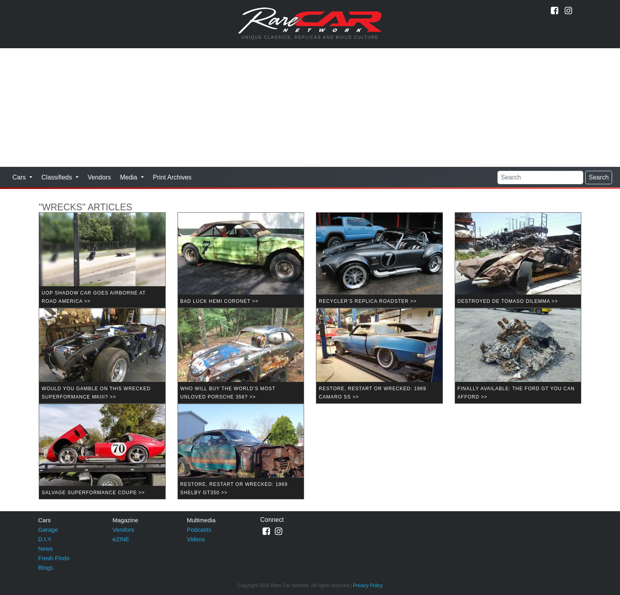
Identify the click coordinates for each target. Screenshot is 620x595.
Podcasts (199, 529)
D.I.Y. (45, 539)
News (45, 548)
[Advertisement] (310, 107)
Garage (48, 529)
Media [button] (129, 177)
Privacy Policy (368, 585)
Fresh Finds (54, 558)
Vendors (99, 177)
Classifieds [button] (58, 177)
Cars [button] (20, 177)
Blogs (45, 567)
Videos (196, 539)
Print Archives (172, 177)
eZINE (121, 539)
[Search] (540, 177)
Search (599, 177)
